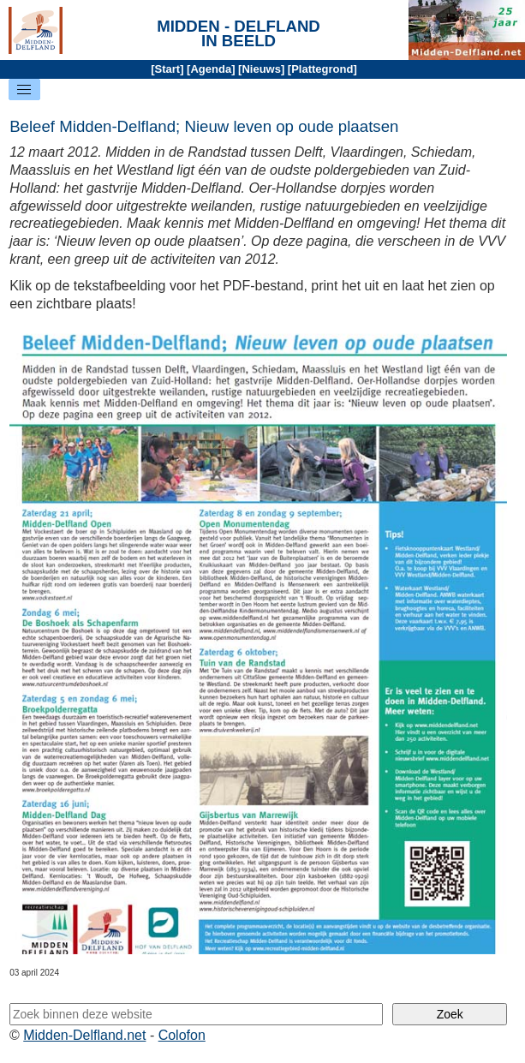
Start (168, 69)
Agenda (210, 69)
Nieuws (261, 69)
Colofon (182, 1035)
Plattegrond (322, 69)
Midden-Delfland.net (84, 1035)
